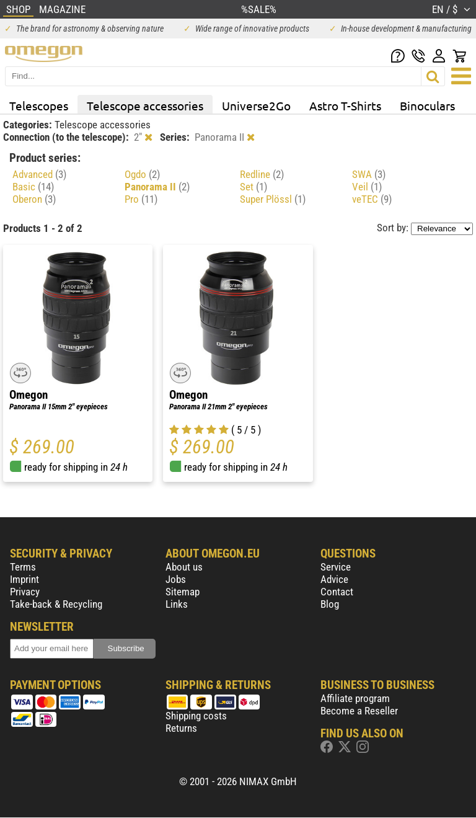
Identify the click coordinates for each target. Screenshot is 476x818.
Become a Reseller (359, 711)
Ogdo (142, 174)
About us (184, 567)
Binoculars (427, 105)
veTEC (372, 199)
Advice (334, 579)
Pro (141, 199)
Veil (367, 186)
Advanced (39, 174)
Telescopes (38, 105)
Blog (329, 604)
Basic (33, 186)
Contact (336, 591)
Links (176, 604)
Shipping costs (196, 715)
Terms (23, 567)
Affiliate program (355, 698)
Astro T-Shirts (345, 105)
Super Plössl (273, 199)
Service (335, 567)
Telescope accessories (145, 105)
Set (253, 186)
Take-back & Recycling (56, 604)
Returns (181, 728)
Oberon (34, 199)
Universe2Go (256, 105)
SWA (369, 174)
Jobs (175, 579)
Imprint (24, 579)
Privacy (25, 591)
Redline (262, 174)
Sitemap (182, 591)
